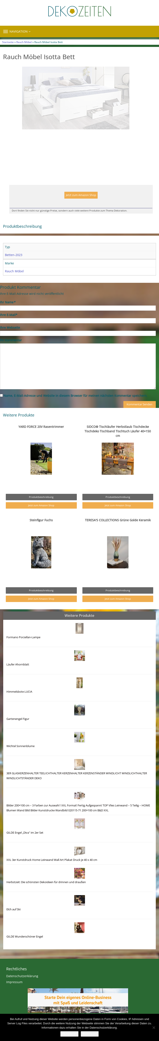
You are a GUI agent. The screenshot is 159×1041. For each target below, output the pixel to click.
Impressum (14, 991)
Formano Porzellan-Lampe (23, 646)
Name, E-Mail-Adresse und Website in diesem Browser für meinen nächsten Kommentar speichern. (75, 405)
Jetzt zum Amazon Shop (81, 204)
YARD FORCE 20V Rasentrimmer (41, 436)
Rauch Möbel (24, 42)
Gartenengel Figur (17, 728)
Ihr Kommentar (11, 349)
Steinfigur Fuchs (41, 529)
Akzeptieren (69, 1033)
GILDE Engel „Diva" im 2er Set (24, 841)
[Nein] (153, 1027)
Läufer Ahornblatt (17, 673)
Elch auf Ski (13, 918)
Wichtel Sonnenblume (20, 755)
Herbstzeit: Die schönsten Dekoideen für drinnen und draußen (46, 891)
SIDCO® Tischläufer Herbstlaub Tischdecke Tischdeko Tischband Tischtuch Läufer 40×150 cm (118, 440)
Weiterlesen (89, 1033)
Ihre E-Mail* (8, 324)
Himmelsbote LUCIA (19, 700)
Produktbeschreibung (41, 506)
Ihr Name (7, 311)
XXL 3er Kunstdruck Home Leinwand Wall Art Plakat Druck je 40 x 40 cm (51, 869)
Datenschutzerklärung (22, 985)
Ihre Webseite (10, 336)
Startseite (8, 42)
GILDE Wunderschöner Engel (24, 945)
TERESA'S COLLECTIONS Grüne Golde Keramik (118, 529)
